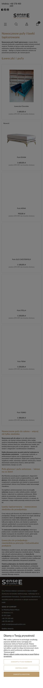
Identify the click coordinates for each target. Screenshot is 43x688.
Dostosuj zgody (21, 668)
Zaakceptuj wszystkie (21, 674)
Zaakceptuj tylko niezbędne (21, 662)
